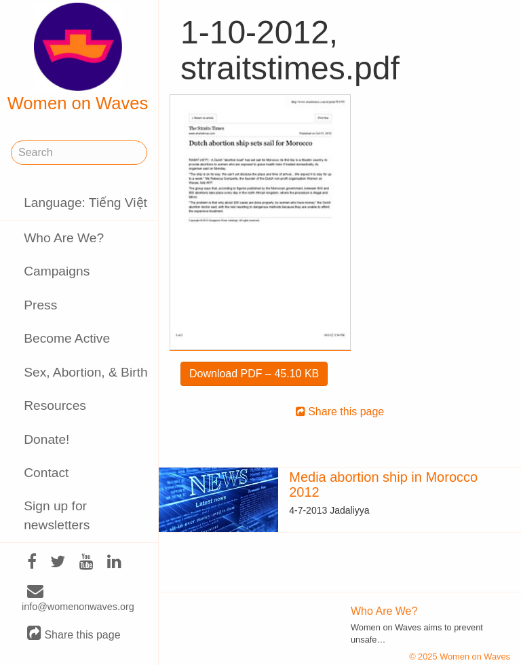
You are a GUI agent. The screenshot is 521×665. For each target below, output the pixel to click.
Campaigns (57, 271)
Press (40, 305)
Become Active (67, 338)
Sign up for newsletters (57, 515)
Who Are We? (64, 238)
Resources (55, 405)
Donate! (46, 439)
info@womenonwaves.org (78, 599)
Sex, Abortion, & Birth (85, 372)
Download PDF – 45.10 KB (254, 373)
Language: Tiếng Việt (85, 202)
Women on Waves (78, 58)
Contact (46, 473)
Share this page (74, 634)
